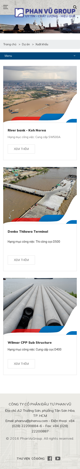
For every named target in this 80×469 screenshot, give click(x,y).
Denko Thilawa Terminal (28, 232)
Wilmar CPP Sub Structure (30, 343)
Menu (40, 55)
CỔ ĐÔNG (38, 458)
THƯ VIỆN (23, 458)
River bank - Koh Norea (27, 130)
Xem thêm (21, 149)
